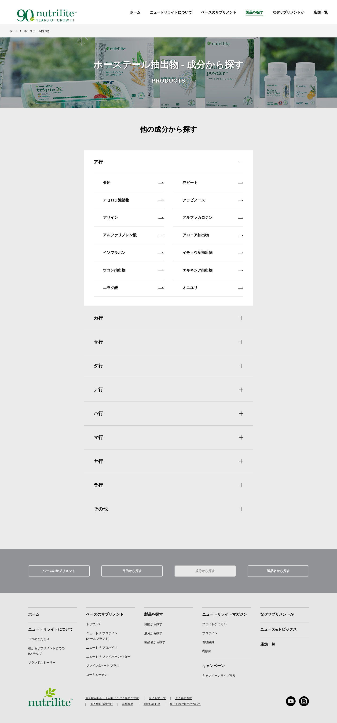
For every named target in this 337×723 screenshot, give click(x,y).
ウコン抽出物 (133, 270)
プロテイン (209, 631)
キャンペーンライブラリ (219, 673)
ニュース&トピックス (278, 627)
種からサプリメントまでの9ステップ (46, 648)
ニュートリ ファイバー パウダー (108, 654)
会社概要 (128, 702)
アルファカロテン (213, 217)
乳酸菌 (206, 649)
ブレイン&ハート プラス (102, 663)
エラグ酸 (133, 287)
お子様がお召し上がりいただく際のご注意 (112, 696)
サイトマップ (157, 696)
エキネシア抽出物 (213, 270)
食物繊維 (208, 640)
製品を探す (254, 12)
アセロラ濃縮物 (133, 200)
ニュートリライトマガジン (224, 612)
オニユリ (213, 287)
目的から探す (132, 568)
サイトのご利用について (186, 702)
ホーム (135, 12)
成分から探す (205, 568)
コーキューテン (96, 672)
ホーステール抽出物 (36, 31)
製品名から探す (278, 568)
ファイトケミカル (214, 622)
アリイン (133, 217)
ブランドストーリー (41, 660)
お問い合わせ (152, 702)
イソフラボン (133, 252)
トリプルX (93, 622)
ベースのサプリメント (218, 12)
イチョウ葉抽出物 (213, 252)
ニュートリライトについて (171, 12)
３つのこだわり (38, 637)
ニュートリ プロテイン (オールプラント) (101, 633)
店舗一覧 (267, 642)
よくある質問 (184, 696)
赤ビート (213, 182)
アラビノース (213, 200)
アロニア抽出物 (213, 235)
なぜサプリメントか (277, 612)
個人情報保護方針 (101, 702)
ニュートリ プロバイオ (101, 645)
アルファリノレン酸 (133, 235)
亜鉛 (133, 182)
